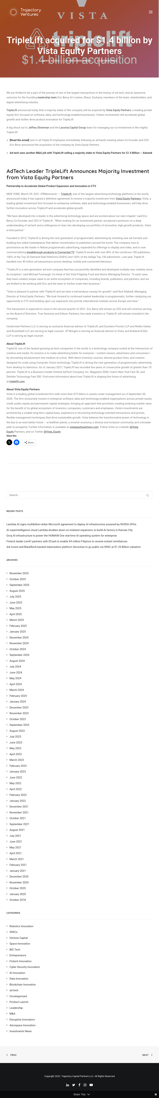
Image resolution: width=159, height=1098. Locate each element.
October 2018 (18, 900)
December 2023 (19, 707)
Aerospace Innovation (23, 1025)
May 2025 (15, 608)
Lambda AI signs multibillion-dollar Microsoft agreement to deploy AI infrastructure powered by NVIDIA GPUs (71, 524)
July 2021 (15, 835)
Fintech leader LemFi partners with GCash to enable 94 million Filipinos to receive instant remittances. (67, 541)
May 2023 (15, 748)
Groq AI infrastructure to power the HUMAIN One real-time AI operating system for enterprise (61, 535)
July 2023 (15, 736)
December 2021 (19, 806)
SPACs (14, 932)
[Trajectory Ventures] (24, 12)
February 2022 (18, 795)
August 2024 (17, 660)
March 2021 (17, 859)
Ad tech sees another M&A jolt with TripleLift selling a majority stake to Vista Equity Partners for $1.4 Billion (75, 152)
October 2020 (18, 888)
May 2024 (15, 678)
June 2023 (16, 742)
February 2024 (18, 695)
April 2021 (16, 853)
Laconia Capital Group (72, 127)
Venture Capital (19, 938)
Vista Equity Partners (118, 110)
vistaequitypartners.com (84, 427)
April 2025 (16, 614)
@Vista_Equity (52, 431)
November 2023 (19, 713)
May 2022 (15, 783)
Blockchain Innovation (23, 984)
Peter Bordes (109, 61)
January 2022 (18, 800)
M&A (12, 1013)
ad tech (14, 990)
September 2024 (19, 655)
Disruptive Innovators (22, 1019)
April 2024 (16, 684)
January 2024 (18, 701)
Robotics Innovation (21, 926)
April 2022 (16, 789)
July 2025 (15, 596)
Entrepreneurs (18, 955)
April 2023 (16, 754)
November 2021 (19, 812)
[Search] (79, 495)
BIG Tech (15, 949)
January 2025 (18, 631)
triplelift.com (17, 381)
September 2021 (19, 824)
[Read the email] (19, 140)
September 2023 (19, 725)
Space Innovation (20, 943)
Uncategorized (18, 996)
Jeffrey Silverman (38, 127)
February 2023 (18, 765)
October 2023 (18, 719)
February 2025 (18, 626)
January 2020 (18, 894)
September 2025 (19, 585)
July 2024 (15, 666)
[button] (150, 12)
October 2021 (18, 818)
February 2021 (18, 865)
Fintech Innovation (21, 961)
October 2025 (18, 579)
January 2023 (18, 771)
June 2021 (16, 841)
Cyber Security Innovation (25, 967)
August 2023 (17, 730)
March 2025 (17, 620)
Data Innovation (19, 978)
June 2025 (16, 602)
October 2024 (18, 649)
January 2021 (18, 870)
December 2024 (19, 637)
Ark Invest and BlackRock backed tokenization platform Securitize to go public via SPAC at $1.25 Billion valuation (73, 547)
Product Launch (19, 1002)
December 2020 (19, 876)
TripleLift (11, 110)
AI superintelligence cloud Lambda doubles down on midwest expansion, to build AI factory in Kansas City (69, 530)
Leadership (16, 1008)
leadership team (47, 97)
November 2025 (19, 573)
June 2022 (16, 777)
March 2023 (17, 760)
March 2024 (17, 690)
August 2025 (17, 591)
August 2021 (17, 830)
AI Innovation (17, 973)
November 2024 (19, 643)
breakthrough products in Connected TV (50, 252)
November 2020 (19, 882)
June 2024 (16, 672)
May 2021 (15, 847)
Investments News (80, 61)
